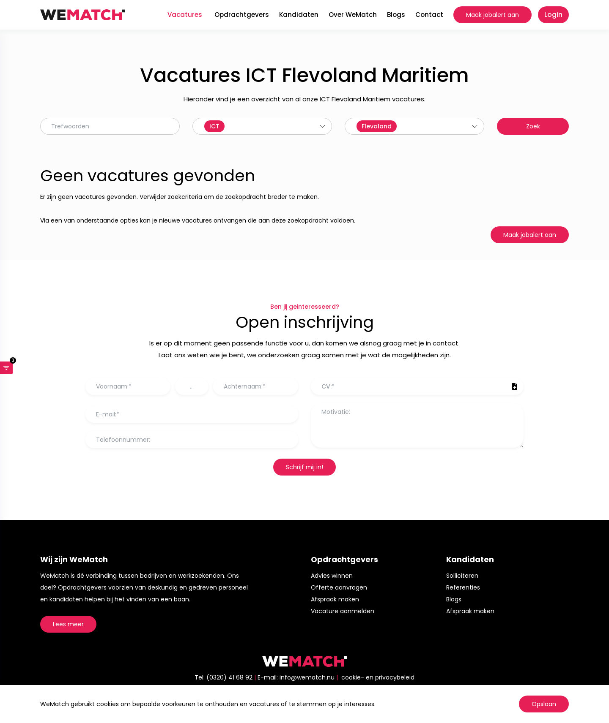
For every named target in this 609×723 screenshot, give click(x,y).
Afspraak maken (335, 599)
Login (553, 14)
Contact (429, 14)
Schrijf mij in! (304, 467)
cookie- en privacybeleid (377, 677)
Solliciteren (462, 575)
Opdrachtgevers (241, 14)
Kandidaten (298, 14)
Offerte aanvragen (339, 587)
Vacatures (184, 14)
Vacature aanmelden (342, 611)
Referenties (463, 587)
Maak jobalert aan (492, 15)
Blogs (396, 14)
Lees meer (68, 624)
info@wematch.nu (307, 677)
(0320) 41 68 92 (229, 677)
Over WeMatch (353, 14)
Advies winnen (332, 575)
